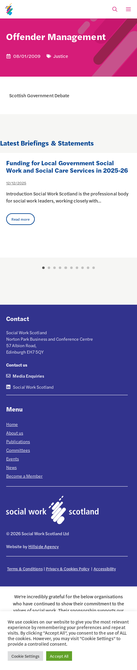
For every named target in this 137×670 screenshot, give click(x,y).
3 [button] (54, 268)
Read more (20, 219)
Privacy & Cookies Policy (68, 569)
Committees (18, 450)
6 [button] (71, 268)
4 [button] (60, 268)
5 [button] (65, 268)
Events (12, 458)
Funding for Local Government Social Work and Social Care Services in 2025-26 (67, 166)
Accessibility (105, 569)
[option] (68, 205)
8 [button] (82, 268)
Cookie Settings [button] (25, 656)
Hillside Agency (43, 546)
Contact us (16, 365)
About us (14, 433)
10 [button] (93, 268)
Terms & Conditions (25, 569)
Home (12, 424)
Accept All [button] (59, 656)
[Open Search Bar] (115, 9)
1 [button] (43, 268)
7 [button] (77, 268)
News (11, 467)
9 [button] (88, 268)
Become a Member (24, 476)
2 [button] (49, 268)
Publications (18, 441)
